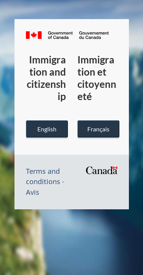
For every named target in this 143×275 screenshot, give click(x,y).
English (46, 129)
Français (98, 129)
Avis (32, 192)
